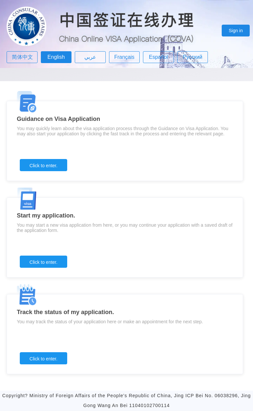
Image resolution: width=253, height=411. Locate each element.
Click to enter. (44, 165)
